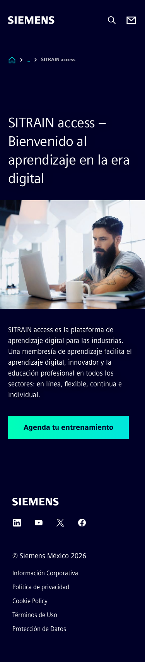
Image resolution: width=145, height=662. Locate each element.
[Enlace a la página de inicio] (12, 60)
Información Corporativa (45, 573)
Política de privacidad (40, 587)
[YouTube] (38, 525)
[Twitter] (60, 525)
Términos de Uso (34, 615)
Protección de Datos (39, 629)
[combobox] (34, 60)
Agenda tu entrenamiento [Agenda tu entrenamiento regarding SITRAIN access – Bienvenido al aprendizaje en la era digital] (68, 427)
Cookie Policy (30, 601)
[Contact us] (131, 20)
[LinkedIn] (17, 525)
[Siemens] (31, 20)
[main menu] (13, 46)
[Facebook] (82, 525)
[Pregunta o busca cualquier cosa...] (111, 20)
